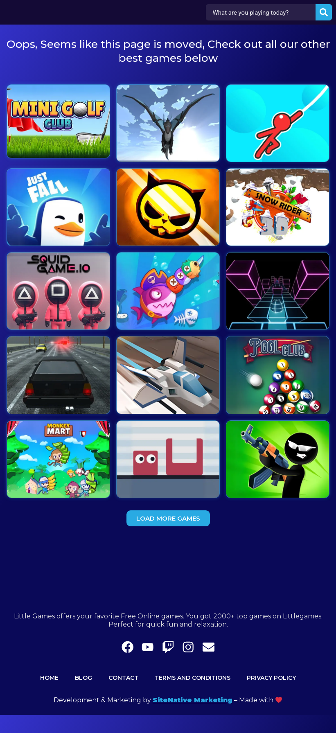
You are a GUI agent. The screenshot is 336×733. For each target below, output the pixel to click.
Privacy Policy (271, 695)
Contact (123, 695)
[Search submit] (323, 12)
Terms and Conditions (192, 695)
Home (49, 695)
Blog (83, 695)
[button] (168, 518)
